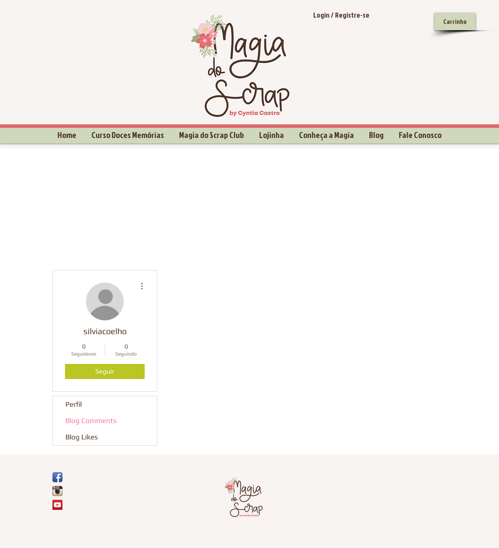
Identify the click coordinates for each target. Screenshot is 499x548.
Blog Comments (91, 420)
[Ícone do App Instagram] (57, 491)
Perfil (73, 404)
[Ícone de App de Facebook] (57, 477)
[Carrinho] (455, 21)
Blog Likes (81, 437)
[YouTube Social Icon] (57, 505)
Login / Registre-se (341, 15)
